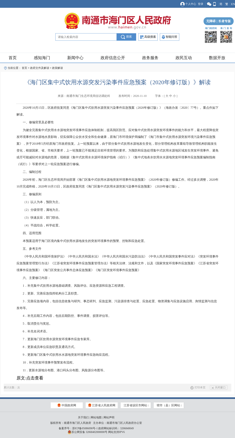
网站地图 (96, 417)
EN (233, 4)
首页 (13, 58)
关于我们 (83, 417)
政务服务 (150, 58)
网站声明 (109, 417)
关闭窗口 (219, 387)
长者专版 (223, 21)
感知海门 (42, 58)
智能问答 (169, 37)
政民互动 (184, 58)
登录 (200, 4)
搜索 (126, 37)
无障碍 (211, 21)
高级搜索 (148, 37)
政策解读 (57, 68)
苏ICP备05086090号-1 (85, 428)
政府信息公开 (113, 58)
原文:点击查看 (30, 378)
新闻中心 (75, 58)
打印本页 (198, 387)
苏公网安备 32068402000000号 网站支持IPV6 (96, 432)
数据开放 (217, 58)
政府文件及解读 (39, 68)
